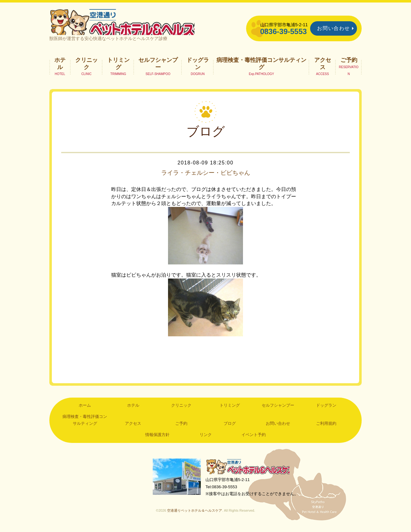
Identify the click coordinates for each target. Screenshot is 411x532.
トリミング (118, 67)
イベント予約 (253, 438)
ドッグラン (197, 67)
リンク (206, 438)
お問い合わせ (333, 28)
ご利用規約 (326, 427)
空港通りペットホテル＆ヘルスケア (249, 471)
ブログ (230, 427)
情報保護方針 (157, 438)
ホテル (60, 67)
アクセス (322, 67)
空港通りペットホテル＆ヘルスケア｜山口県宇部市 (132, 23)
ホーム (85, 409)
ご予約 (348, 64)
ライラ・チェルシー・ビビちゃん (205, 176)
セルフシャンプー (158, 67)
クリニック (86, 67)
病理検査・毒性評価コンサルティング (261, 67)
